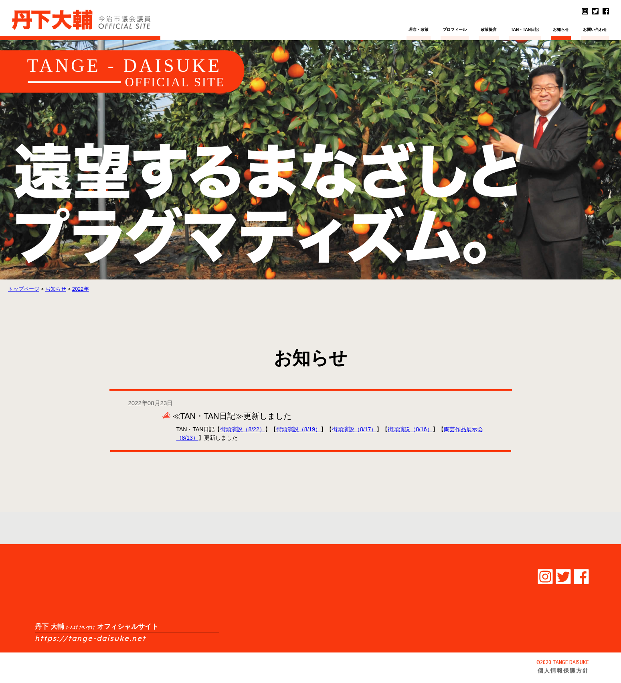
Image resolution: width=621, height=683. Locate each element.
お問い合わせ (595, 29)
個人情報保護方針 (563, 670)
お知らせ (561, 29)
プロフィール (455, 29)
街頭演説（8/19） (298, 429)
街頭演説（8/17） (354, 429)
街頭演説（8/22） (242, 429)
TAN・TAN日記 (525, 29)
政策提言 (489, 29)
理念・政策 (419, 29)
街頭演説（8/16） (410, 429)
